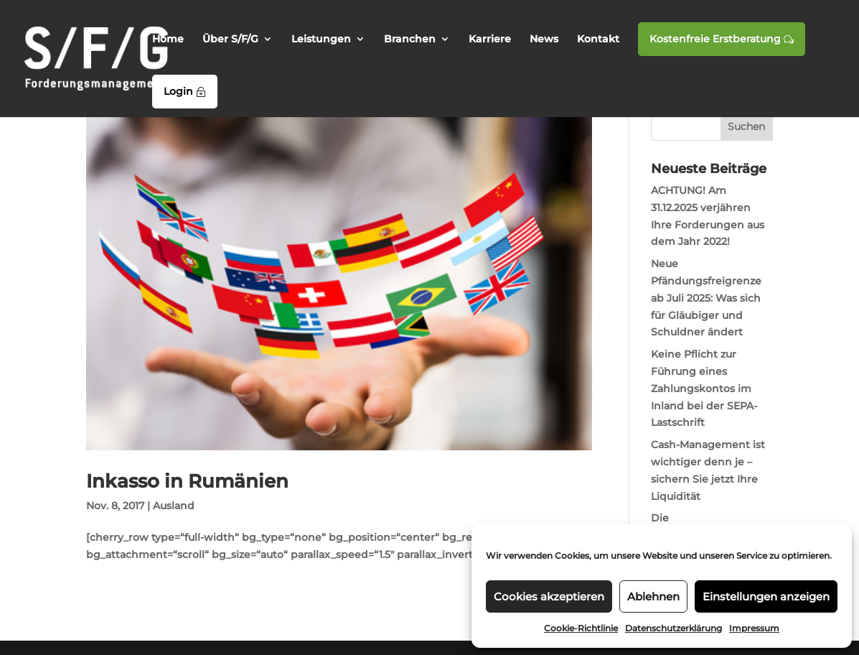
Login (185, 91)
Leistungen (321, 39)
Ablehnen (653, 596)
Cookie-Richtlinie (581, 628)
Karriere (490, 39)
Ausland (173, 505)
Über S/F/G (230, 39)
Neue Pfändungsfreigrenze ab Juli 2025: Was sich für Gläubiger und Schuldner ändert (706, 297)
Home (168, 39)
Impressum (754, 628)
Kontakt (598, 39)
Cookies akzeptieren (549, 596)
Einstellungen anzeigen (766, 596)
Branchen (410, 39)
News (544, 39)
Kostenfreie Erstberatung (721, 38)
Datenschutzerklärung (673, 628)
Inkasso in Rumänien (187, 481)
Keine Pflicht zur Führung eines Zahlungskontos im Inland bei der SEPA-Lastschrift (704, 388)
